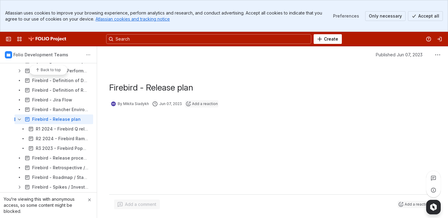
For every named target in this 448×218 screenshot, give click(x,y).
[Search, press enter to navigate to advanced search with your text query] (208, 39)
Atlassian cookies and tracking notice (133, 18)
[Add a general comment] (137, 204)
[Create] (328, 39)
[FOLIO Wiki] (47, 39)
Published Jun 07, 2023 (399, 54)
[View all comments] (433, 178)
